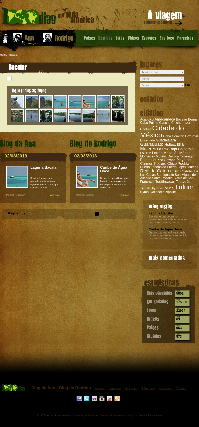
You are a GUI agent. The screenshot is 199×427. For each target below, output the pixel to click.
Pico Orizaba (166, 160)
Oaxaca (173, 156)
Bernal (192, 119)
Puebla (183, 164)
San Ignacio (165, 174)
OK (187, 85)
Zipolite (170, 192)
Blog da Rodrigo (75, 388)
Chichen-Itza (180, 122)
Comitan (178, 136)
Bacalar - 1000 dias (48, 17)
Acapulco (147, 119)
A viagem (163, 19)
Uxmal (144, 192)
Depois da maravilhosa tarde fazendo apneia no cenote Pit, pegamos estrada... (168, 235)
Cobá (167, 136)
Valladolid (157, 192)
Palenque (148, 160)
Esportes (149, 37)
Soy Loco (166, 37)
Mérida (185, 153)
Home (3, 54)
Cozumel (191, 136)
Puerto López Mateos (182, 167)
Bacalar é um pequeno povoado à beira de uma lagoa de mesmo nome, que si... (168, 219)
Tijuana (156, 188)
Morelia (161, 156)
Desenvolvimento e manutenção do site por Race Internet (131, 415)
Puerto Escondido (153, 167)
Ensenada (147, 140)
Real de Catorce (156, 170)
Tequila (145, 188)
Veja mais (54, 195)
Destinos (105, 37)
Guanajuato (152, 144)
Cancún (164, 122)
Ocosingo (187, 156)
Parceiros (185, 37)
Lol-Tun (145, 153)
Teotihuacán (165, 182)
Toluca (168, 188)
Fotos (120, 37)
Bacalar (13, 54)
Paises (89, 37)
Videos (133, 37)
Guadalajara (166, 140)
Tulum (184, 187)
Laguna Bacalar (161, 213)
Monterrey (147, 156)
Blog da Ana (43, 388)
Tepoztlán (183, 181)
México (10, 195)
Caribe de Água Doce (165, 229)
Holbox (170, 144)
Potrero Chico (165, 164)
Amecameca (164, 119)
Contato (181, 388)
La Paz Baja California (175, 149)
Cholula (145, 129)
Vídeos (100, 388)
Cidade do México (162, 131)
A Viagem (148, 388)
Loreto (157, 153)
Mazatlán (171, 153)
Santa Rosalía (162, 178)
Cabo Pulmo (149, 122)
